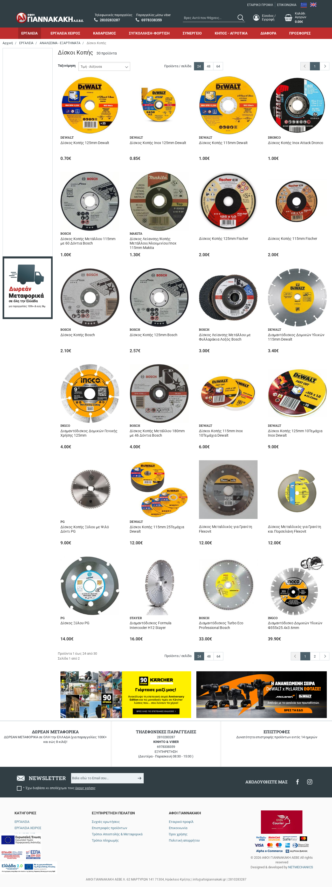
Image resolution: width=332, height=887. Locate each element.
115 (17, 181)
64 (218, 66)
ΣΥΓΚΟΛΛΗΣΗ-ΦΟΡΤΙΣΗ (149, 33)
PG (16, 101)
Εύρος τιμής (17, 235)
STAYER (20, 108)
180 (17, 203)
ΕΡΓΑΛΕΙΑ (29, 33)
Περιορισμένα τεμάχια (30, 142)
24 (199, 66)
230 (17, 210)
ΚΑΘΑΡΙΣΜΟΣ (104, 33)
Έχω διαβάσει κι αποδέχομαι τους (60, 788)
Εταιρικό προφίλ (181, 822)
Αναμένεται (22, 134)
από (10, 269)
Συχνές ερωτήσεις (106, 822)
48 (208, 66)
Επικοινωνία (178, 828)
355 (17, 218)
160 (17, 196)
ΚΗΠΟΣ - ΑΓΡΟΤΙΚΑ (231, 33)
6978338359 (166, 747)
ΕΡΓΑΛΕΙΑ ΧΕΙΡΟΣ (65, 33)
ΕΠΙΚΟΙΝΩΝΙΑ (286, 5)
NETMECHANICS (300, 867)
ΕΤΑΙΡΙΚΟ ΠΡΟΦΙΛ (260, 5)
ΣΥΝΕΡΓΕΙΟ (192, 33)
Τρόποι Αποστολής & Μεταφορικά (117, 834)
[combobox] (214, 17)
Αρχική (8, 43)
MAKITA (20, 93)
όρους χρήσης (85, 788)
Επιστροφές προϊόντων (109, 828)
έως (26, 269)
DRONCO (21, 78)
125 (17, 188)
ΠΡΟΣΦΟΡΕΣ (300, 33)
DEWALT (20, 71)
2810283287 (166, 737)
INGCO (19, 86)
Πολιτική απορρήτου (184, 840)
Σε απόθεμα (23, 149)
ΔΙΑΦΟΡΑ (268, 33)
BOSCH (19, 63)
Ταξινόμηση (66, 65)
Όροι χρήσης (178, 834)
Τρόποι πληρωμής (105, 840)
